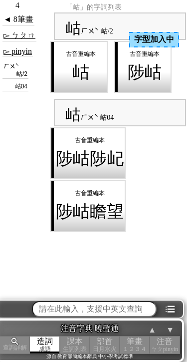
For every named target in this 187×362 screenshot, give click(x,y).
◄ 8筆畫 (18, 19)
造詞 (45, 345)
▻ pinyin (17, 51)
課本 (75, 345)
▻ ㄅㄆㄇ (19, 35)
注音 (165, 345)
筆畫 (135, 345)
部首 (105, 345)
